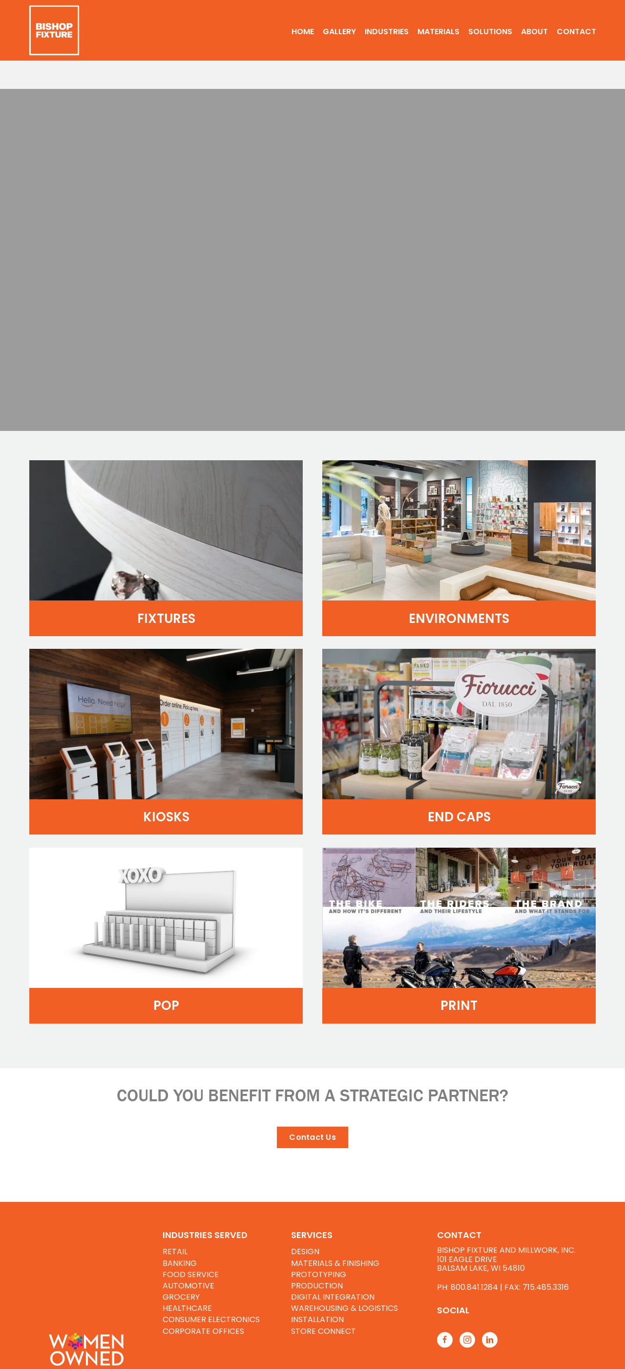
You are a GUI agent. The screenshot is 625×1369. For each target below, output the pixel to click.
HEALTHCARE (187, 1308)
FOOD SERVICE (191, 1274)
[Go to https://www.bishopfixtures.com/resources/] (516, 1310)
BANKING (180, 1263)
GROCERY (181, 1297)
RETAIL (175, 1251)
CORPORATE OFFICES (203, 1331)
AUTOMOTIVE (188, 1285)
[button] (312, 1137)
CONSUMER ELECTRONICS (211, 1319)
